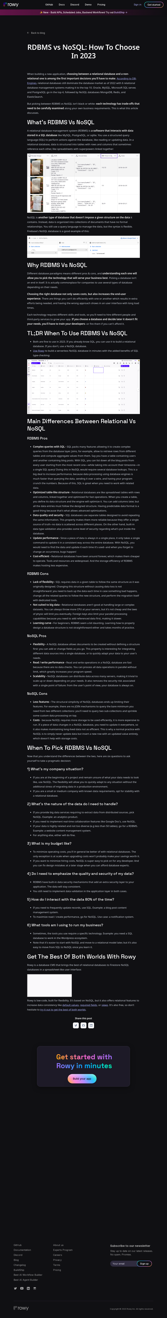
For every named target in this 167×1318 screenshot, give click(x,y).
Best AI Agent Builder (26, 1280)
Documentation (22, 1250)
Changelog (20, 1265)
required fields (88, 1005)
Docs (62, 4)
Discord (74, 4)
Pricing (101, 4)
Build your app (82, 1078)
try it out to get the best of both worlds (63, 1009)
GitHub (49, 4)
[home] (11, 5)
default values (70, 1005)
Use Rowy (38, 350)
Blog (16, 1260)
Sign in (137, 4)
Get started (153, 4)
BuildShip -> (120, 12)
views (105, 1005)
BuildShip (19, 1270)
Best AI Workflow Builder (28, 1275)
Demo (88, 4)
